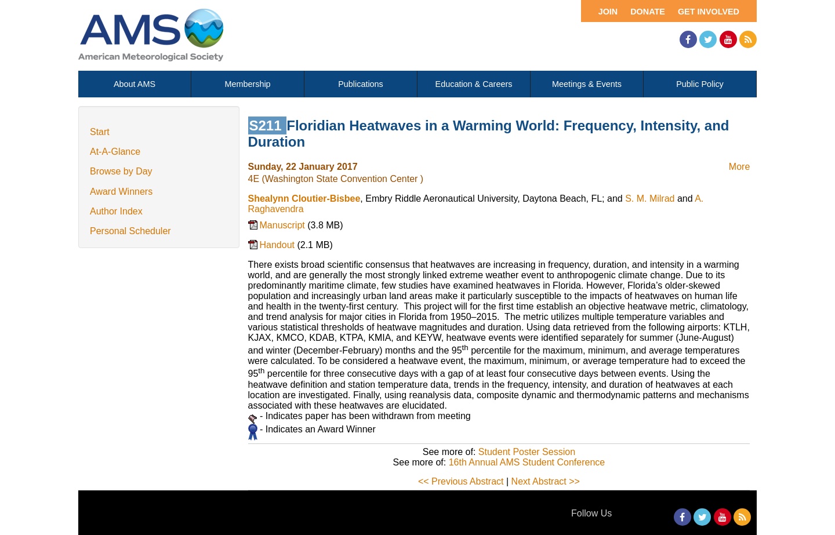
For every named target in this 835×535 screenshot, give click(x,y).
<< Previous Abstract (461, 481)
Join (608, 11)
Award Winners (121, 191)
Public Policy (700, 84)
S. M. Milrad (649, 198)
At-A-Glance (115, 152)
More (739, 167)
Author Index (116, 211)
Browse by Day (121, 171)
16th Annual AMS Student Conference (527, 462)
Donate (647, 11)
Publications (360, 84)
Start (100, 132)
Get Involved (708, 11)
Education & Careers (474, 84)
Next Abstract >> (545, 481)
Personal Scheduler (130, 231)
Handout (278, 245)
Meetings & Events (587, 84)
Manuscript (284, 225)
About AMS (134, 84)
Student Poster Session (526, 452)
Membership (247, 84)
